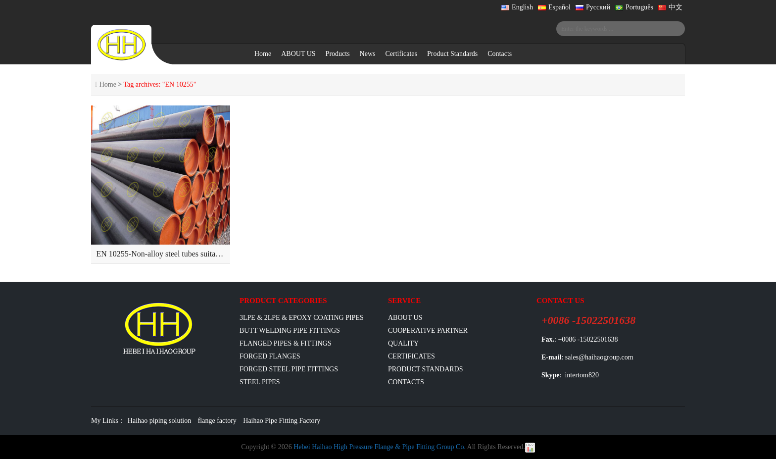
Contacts (499, 53)
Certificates (401, 53)
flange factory (217, 420)
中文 (670, 7)
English (517, 7)
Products (338, 53)
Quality (403, 343)
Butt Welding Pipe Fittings (290, 330)
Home (262, 53)
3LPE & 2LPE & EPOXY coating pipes (302, 317)
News (368, 53)
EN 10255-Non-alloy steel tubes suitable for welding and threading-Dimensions (222, 254)
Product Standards (452, 53)
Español (554, 7)
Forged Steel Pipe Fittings (289, 369)
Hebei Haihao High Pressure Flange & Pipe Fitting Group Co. (379, 447)
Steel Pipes (260, 382)
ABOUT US (298, 53)
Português (634, 7)
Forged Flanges (270, 356)
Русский (593, 7)
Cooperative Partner (428, 330)
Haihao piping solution (159, 420)
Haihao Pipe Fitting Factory (281, 420)
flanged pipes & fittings (286, 343)
